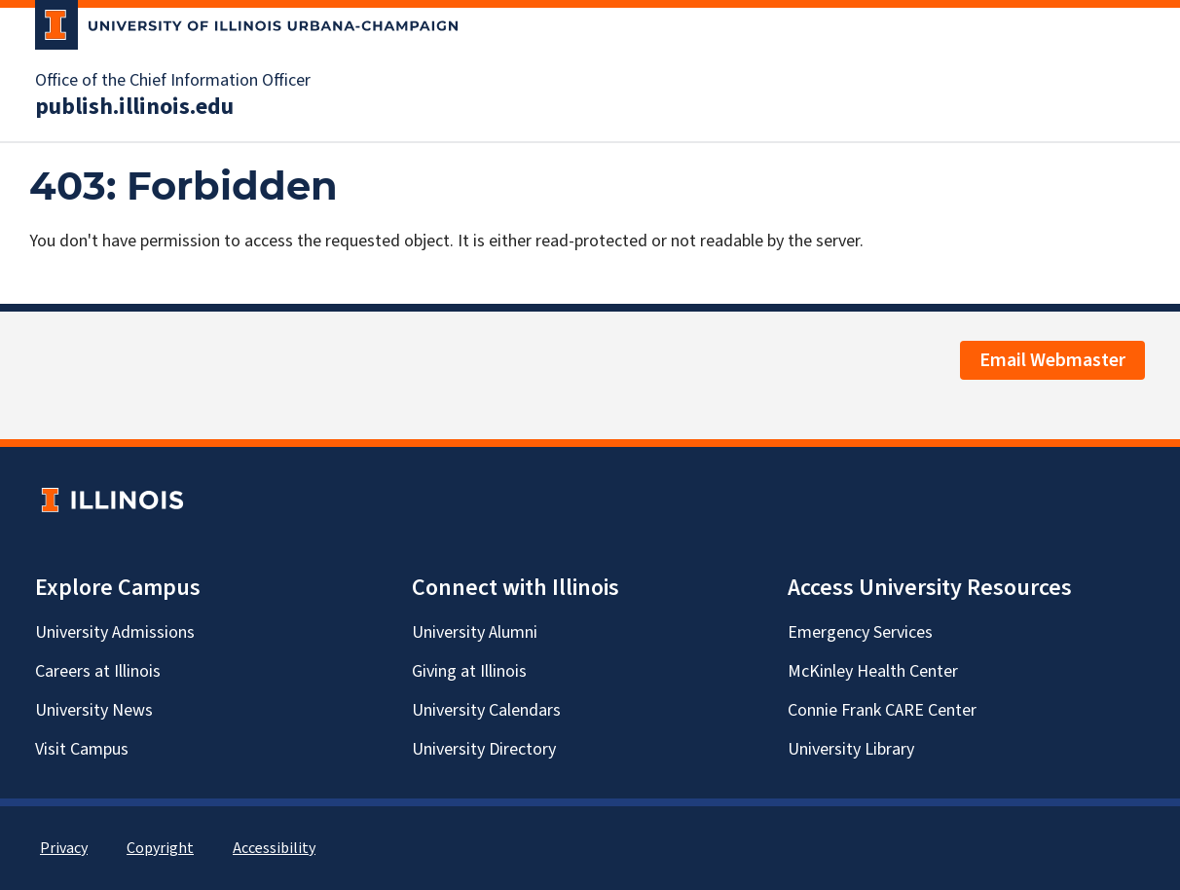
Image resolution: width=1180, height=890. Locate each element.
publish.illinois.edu (134, 107)
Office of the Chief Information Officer (173, 81)
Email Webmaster (1052, 360)
